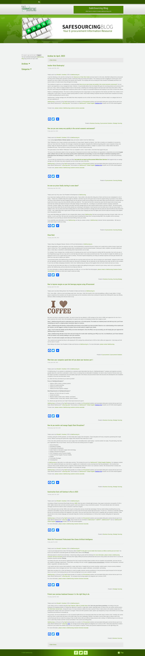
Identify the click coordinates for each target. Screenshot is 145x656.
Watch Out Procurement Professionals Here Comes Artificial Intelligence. (70, 539)
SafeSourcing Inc (75, 74)
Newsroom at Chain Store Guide (82, 77)
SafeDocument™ (106, 519)
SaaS (65, 101)
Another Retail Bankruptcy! (56, 65)
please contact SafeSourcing (107, 344)
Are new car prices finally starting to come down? (63, 185)
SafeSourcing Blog (98, 9)
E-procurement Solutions (106, 123)
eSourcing (65, 519)
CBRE (75, 503)
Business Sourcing (94, 123)
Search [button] (39, 55)
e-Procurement (86, 101)
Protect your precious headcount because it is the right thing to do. (69, 594)
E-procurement (109, 180)
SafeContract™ (92, 519)
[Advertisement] (72, 49)
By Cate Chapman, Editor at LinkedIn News (77, 605)
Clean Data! (51, 235)
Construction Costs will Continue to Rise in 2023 (63, 492)
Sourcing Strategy (117, 180)
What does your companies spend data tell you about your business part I (70, 360)
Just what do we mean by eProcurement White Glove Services (90, 159)
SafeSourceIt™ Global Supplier (87, 103)
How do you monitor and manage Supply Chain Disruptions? (66, 425)
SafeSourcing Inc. (88, 244)
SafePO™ (98, 519)
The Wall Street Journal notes (55, 609)
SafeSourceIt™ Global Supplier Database (100, 462)
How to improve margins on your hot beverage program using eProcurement (72, 284)
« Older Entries (52, 60)
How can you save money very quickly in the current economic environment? (98, 84)
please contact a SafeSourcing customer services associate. (70, 108)
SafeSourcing (51, 101)
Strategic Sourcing (117, 123)
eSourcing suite (66, 103)
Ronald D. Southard (61, 74)
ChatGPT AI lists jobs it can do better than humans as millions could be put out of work (97, 551)
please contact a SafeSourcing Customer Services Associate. (74, 523)
